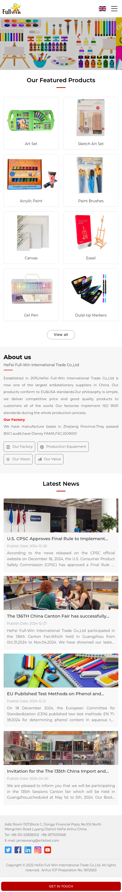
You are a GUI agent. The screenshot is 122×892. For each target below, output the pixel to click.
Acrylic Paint (31, 201)
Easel (91, 258)
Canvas (31, 258)
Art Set (31, 144)
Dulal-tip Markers (91, 315)
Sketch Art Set (91, 144)
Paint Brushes (91, 201)
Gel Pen (31, 315)
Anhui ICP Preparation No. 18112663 (69, 870)
